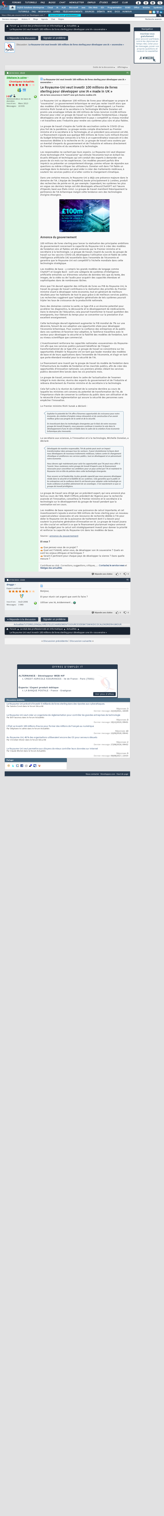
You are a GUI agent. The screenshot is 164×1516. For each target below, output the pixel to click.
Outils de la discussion (103, 67)
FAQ (42, 2)
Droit (114, 2)
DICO (117, 12)
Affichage (121, 67)
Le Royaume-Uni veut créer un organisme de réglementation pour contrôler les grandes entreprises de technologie (63, 715)
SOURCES (89, 12)
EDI (102, 8)
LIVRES (56, 12)
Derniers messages (10, 19)
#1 (128, 73)
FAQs (38, 624)
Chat (62, 2)
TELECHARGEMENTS (59, 624)
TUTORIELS (23, 12)
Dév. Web (93, 8)
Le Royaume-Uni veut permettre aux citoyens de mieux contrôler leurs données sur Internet (52, 749)
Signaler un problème (54, 38)
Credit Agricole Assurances (43, 679)
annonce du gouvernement (63, 536)
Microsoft (73, 8)
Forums (16, 2)
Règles (61, 19)
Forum (13, 26)
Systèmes (157, 8)
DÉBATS (101, 12)
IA (57, 8)
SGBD (127, 8)
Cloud (50, 8)
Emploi (91, 2)
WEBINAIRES (44, 12)
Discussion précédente (55, 641)
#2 (128, 579)
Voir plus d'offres (104, 694)
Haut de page (122, 774)
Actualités (71, 26)
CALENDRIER (105, 624)
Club (125, 2)
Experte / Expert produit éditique (39, 687)
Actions (25, 19)
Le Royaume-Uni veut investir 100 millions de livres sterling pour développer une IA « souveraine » (76, 44)
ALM (64, 8)
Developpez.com (107, 774)
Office (136, 8)
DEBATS (84, 624)
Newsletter (76, 2)
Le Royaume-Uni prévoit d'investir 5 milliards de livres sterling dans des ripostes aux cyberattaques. (56, 704)
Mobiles (146, 8)
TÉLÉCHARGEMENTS (72, 12)
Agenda (44, 19)
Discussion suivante (81, 641)
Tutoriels (30, 2)
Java (83, 8)
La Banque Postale (36, 690)
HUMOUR (127, 12)
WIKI (109, 12)
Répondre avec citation (102, 574)
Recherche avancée (153, 19)
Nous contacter (92, 774)
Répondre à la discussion (21, 38)
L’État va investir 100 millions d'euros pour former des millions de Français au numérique (50, 726)
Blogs (52, 2)
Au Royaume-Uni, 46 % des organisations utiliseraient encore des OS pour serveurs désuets (52, 737)
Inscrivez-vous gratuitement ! (64, 15)
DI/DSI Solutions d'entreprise (30, 8)
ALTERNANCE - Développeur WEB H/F (42, 675)
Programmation (114, 8)
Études (103, 2)
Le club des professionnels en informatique (41, 26)
